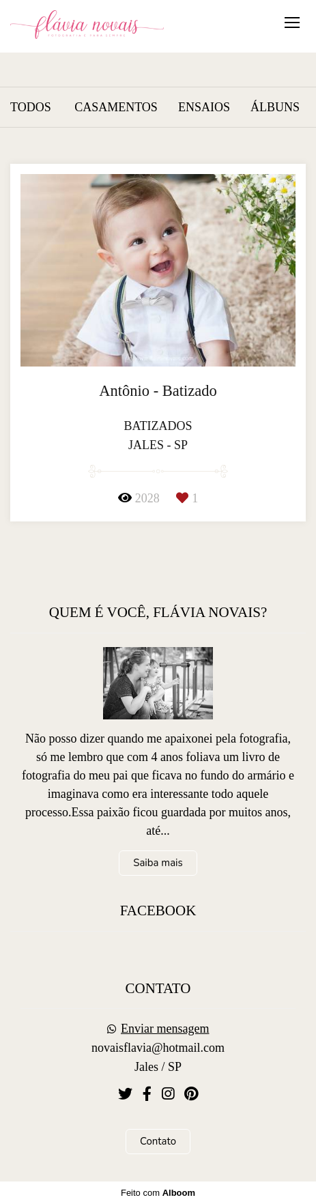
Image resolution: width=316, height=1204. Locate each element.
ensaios (204, 107)
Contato (158, 1141)
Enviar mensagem (165, 1028)
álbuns (275, 107)
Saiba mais (158, 863)
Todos (30, 107)
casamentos (116, 107)
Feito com (158, 1193)
